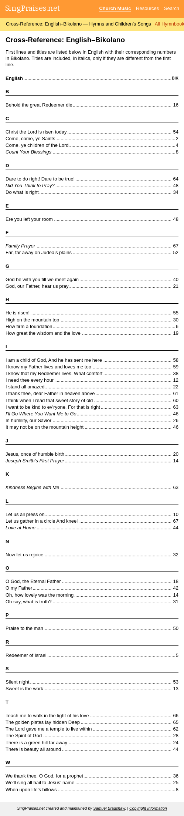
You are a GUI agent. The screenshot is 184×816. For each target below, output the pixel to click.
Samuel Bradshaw (109, 808)
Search (171, 8)
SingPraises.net (32, 8)
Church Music (115, 8)
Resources (147, 8)
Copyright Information (148, 808)
